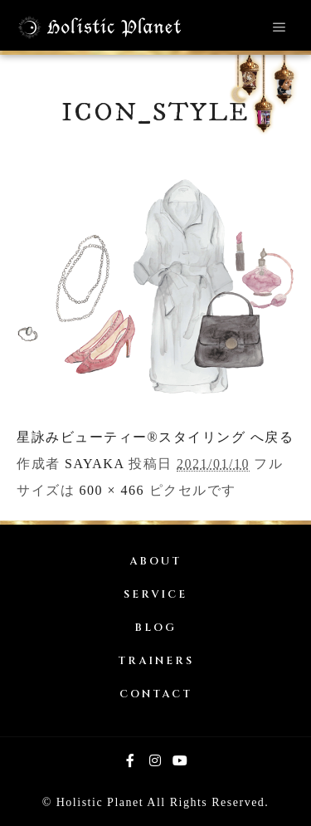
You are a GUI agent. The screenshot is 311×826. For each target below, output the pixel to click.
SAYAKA (94, 464)
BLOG (155, 628)
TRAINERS (156, 661)
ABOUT (155, 562)
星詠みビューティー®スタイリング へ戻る (155, 437)
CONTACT (155, 694)
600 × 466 (112, 490)
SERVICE (155, 595)
